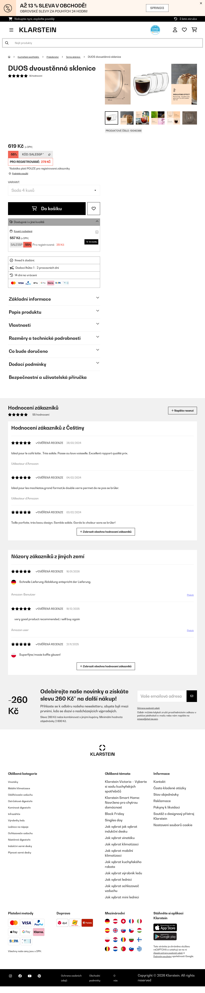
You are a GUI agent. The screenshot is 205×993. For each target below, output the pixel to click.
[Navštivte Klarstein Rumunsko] (123, 939)
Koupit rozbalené (25, 231)
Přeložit (188, 596)
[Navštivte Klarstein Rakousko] (115, 921)
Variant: (14, 182)
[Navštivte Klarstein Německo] (107, 921)
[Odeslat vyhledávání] (6, 43)
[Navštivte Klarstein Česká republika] (131, 930)
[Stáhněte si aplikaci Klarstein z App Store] (165, 927)
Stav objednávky (166, 794)
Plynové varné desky (23, 852)
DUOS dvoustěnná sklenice (119, 56)
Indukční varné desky (24, 846)
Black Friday (114, 814)
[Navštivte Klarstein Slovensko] (123, 930)
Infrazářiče (16, 814)
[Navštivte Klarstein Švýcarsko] (123, 921)
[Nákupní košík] (194, 29)
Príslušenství (61, 56)
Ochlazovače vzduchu (24, 833)
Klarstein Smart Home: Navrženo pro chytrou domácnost (122, 802)
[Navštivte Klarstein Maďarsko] (139, 930)
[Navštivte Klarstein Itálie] (139, 921)
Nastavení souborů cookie (172, 825)
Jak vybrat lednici (118, 879)
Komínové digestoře (23, 807)
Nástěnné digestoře (23, 839)
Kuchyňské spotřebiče (32, 56)
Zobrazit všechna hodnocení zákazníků (107, 531)
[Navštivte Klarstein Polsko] (107, 939)
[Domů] (13, 56)
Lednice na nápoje (22, 827)
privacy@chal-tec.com (149, 718)
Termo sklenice (85, 56)
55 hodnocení (37, 76)
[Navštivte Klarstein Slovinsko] (131, 948)
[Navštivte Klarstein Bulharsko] (131, 939)
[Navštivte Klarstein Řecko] (139, 949)
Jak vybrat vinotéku (120, 838)
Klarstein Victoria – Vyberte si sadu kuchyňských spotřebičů (126, 786)
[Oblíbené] (184, 29)
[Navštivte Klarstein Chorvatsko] (115, 939)
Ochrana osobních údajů (150, 708)
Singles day (113, 820)
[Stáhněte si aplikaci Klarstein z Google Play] (165, 936)
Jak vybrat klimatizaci (122, 844)
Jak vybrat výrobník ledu (123, 873)
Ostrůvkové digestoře (24, 801)
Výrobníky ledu (19, 820)
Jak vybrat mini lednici (122, 897)
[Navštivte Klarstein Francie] (131, 921)
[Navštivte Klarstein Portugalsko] (123, 948)
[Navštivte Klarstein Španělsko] (107, 930)
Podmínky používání (164, 956)
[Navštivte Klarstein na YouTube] (38, 983)
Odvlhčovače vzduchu (24, 794)
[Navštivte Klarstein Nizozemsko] (115, 948)
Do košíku (47, 208)
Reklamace (162, 801)
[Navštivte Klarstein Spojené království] (115, 930)
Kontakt (159, 782)
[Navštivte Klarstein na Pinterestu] (51, 983)
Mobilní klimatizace (23, 788)
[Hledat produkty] (102, 43)
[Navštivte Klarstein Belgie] (107, 948)
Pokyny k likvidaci (166, 807)
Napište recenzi (178, 410)
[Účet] (175, 29)
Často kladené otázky (169, 788)
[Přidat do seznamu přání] (93, 208)
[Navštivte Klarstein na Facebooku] (25, 983)
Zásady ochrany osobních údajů (171, 952)
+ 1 (189, 118)
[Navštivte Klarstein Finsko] (139, 939)
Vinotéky (14, 782)
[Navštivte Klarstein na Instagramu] (12, 983)
